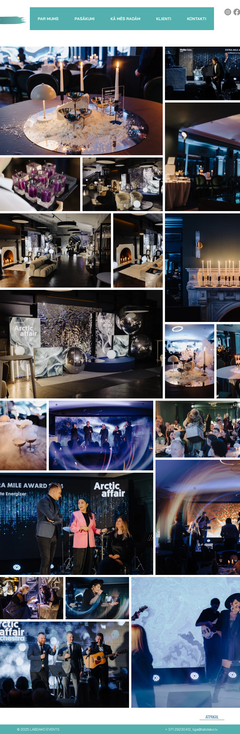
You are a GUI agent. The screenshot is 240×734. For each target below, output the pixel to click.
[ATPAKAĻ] (212, 716)
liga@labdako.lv (205, 729)
